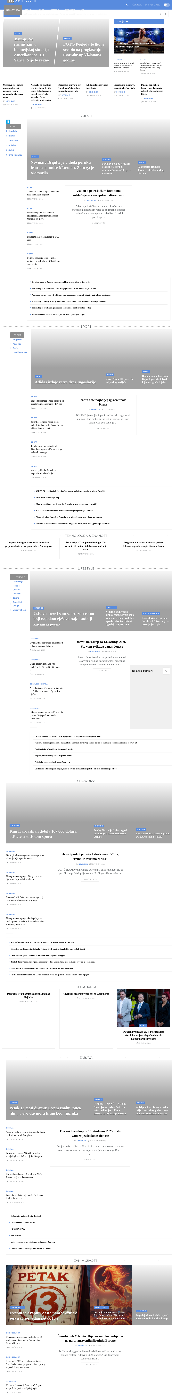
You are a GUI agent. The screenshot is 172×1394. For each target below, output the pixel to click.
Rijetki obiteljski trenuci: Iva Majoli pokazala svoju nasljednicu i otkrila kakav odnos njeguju (50, 975)
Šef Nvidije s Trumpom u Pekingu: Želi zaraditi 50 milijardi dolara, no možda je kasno (86, 546)
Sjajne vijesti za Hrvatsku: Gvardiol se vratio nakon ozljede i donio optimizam (69, 517)
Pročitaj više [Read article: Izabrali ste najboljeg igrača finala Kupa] (102, 429)
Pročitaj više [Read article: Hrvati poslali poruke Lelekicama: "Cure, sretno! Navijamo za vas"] (90, 879)
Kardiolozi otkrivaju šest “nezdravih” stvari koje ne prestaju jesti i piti (69, 88)
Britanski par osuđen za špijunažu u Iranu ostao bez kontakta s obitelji (61, 308)
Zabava (14, 1102)
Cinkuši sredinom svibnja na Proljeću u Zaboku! (31, 1248)
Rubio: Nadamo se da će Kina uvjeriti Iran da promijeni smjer (58, 314)
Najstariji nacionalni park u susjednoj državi (53, 756)
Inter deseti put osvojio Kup (47, 498)
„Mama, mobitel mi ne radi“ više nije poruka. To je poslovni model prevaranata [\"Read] (46, 715)
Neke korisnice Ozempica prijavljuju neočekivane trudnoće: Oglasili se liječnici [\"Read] (46, 691)
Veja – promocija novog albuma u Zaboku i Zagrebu (33, 1242)
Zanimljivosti (17, 1307)
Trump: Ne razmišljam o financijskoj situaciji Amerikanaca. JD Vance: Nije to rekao (31, 49)
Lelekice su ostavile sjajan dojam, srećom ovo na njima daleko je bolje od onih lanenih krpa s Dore (76, 769)
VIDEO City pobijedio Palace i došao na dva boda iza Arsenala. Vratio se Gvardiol (70, 491)
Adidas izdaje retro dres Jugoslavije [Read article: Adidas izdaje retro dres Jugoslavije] (65, 382)
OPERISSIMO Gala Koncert (23, 1223)
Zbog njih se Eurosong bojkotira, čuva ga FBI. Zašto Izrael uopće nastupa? (42, 968)
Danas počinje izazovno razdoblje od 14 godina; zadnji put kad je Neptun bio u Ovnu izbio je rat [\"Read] (24, 1340)
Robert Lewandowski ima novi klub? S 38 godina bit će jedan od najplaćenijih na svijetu (73, 524)
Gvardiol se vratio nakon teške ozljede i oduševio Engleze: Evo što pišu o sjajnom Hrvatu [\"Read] (47, 425)
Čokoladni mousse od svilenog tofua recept (52, 762)
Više (82, 10)
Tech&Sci (118, 60)
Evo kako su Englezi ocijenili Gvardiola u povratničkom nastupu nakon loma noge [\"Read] (46, 449)
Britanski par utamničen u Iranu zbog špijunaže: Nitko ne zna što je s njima (64, 288)
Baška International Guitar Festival (26, 1216)
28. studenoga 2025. (28, 1002)
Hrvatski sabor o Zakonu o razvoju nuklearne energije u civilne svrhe (61, 282)
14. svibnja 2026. (121, 71)
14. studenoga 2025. (86, 998)
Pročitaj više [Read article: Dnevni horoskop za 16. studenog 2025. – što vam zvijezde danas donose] (90, 1160)
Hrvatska (11, 1381)
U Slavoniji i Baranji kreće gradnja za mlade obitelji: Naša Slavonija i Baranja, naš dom (69, 301)
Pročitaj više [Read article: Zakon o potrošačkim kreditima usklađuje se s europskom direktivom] (98, 223)
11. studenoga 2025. (15, 1202)
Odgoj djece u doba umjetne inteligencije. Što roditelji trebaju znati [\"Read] (45, 667)
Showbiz (70, 10)
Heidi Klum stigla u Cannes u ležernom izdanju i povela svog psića (39, 955)
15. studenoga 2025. (15, 1139)
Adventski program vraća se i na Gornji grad (86, 993)
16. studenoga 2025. (97, 1141)
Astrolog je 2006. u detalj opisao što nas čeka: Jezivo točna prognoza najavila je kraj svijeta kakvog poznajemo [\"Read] (25, 1364)
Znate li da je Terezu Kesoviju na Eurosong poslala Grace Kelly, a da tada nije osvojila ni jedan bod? (53, 962)
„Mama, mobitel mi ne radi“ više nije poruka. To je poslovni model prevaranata (68, 736)
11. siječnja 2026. (14, 1393)
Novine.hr (10, 101)
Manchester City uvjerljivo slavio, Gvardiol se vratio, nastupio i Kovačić (66, 504)
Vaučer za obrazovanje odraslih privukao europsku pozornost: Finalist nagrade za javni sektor (71, 295)
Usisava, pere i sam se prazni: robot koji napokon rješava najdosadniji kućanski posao (13, 91)
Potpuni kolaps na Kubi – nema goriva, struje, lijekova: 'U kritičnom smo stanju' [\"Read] (43, 261)
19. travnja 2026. (124, 50)
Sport (40, 10)
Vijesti (27, 10)
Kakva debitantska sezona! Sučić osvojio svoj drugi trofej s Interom (64, 511)
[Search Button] (127, 5)
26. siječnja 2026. (97, 1346)
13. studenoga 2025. (15, 1160)
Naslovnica (13, 10)
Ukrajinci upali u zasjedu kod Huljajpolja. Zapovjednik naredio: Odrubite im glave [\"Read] (42, 215)
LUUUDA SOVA (18, 1229)
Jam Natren (16, 1235)
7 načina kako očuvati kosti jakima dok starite (54, 749)
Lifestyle (54, 10)
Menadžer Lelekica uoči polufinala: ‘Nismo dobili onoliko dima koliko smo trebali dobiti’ (48, 949)
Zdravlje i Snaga (39, 684)
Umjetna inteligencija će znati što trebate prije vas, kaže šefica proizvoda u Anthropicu (124, 65)
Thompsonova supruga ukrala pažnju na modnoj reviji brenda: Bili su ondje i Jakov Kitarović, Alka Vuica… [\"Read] (25, 921)
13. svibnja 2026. (38, 478)
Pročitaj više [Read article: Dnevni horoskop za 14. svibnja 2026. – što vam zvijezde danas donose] (102, 671)
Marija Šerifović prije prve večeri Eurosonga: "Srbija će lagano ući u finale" (43, 942)
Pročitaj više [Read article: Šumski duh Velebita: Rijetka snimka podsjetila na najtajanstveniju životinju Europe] (90, 1365)
